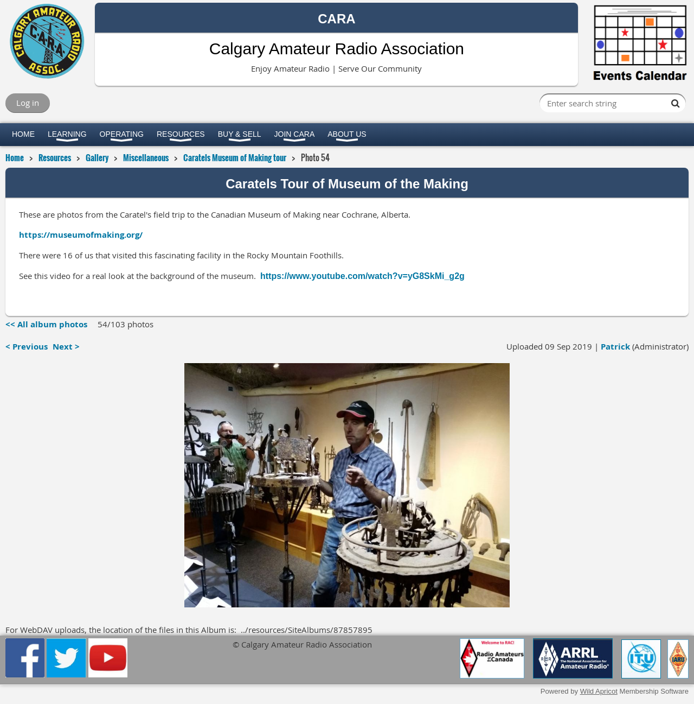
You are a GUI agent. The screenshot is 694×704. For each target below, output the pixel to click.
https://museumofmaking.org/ (81, 234)
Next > (66, 346)
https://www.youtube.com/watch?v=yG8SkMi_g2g (362, 276)
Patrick (615, 346)
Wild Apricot (599, 691)
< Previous (26, 346)
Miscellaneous (146, 157)
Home (14, 157)
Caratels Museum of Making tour (234, 157)
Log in (27, 102)
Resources (54, 157)
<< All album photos (46, 324)
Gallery (97, 157)
